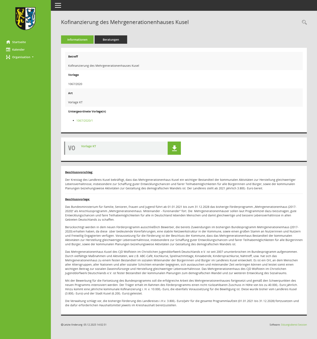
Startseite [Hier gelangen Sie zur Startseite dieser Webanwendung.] (16, 42)
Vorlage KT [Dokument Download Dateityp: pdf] (88, 146)
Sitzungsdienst (294, 324)
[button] (25, 57)
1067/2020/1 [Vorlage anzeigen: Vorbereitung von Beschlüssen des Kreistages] (84, 120)
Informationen (77, 39)
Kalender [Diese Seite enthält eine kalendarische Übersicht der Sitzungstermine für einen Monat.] (15, 49)
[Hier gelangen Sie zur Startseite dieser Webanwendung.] (25, 18)
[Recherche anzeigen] (303, 22)
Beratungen (111, 39)
